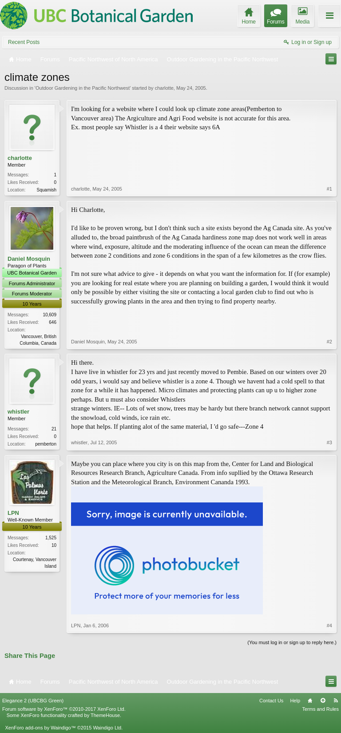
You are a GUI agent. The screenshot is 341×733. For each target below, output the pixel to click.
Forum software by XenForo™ (64, 709)
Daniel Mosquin (29, 258)
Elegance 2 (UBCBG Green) (32, 700)
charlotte (164, 88)
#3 (329, 442)
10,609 (49, 314)
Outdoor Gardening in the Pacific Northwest (83, 88)
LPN (13, 513)
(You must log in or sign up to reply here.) (292, 642)
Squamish (46, 189)
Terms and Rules (320, 709)
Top (323, 700)
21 (54, 428)
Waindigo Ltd (107, 727)
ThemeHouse (105, 715)
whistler (18, 411)
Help (295, 700)
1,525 (50, 537)
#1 (329, 188)
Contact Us (271, 700)
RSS (336, 700)
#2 (329, 341)
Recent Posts (24, 42)
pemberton (45, 444)
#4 (329, 625)
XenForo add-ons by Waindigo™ (40, 727)
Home (310, 700)
